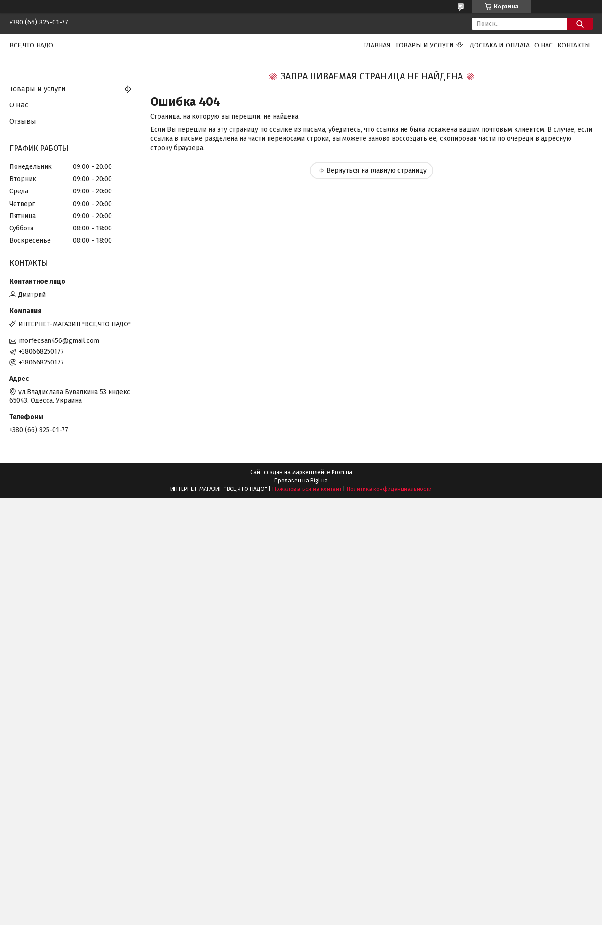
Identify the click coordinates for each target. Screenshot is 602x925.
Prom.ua (342, 472)
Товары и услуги (425, 45)
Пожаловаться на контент (306, 489)
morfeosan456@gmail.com (59, 341)
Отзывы (22, 121)
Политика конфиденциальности (389, 489)
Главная (377, 45)
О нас (543, 45)
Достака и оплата (500, 45)
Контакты (573, 45)
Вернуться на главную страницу (376, 170)
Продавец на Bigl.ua (301, 480)
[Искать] (580, 24)
